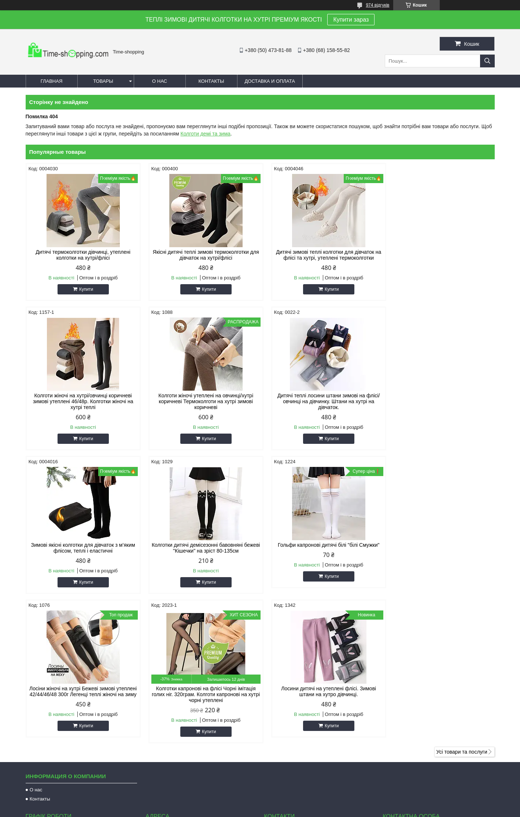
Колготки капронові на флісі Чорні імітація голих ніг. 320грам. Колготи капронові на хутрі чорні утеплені (319, 556)
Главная (52, 81)
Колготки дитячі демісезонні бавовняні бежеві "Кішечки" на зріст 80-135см (438, 404)
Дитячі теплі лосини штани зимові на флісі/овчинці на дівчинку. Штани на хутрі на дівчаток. (200, 407)
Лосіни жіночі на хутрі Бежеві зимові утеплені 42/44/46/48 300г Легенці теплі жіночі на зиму (200, 556)
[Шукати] (487, 61)
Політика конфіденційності (304, 810)
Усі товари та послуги (461, 614)
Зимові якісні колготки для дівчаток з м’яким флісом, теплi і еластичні (320, 404)
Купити (84, 289)
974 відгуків (377, 5)
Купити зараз (351, 19)
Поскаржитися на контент (247, 810)
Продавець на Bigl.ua (259, 803)
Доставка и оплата (270, 81)
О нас (159, 81)
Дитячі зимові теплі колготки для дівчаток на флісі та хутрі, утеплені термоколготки (319, 255)
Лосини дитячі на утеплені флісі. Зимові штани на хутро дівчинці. (438, 554)
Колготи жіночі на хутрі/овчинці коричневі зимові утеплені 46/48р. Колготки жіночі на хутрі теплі (438, 258)
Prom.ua (294, 796)
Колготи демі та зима (205, 134)
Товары (103, 81)
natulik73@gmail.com (296, 724)
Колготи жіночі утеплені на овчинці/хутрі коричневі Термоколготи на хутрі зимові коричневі (81, 407)
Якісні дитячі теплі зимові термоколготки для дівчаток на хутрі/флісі (200, 255)
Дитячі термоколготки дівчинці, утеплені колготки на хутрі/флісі (81, 255)
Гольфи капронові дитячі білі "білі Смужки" (81, 551)
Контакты (211, 81)
